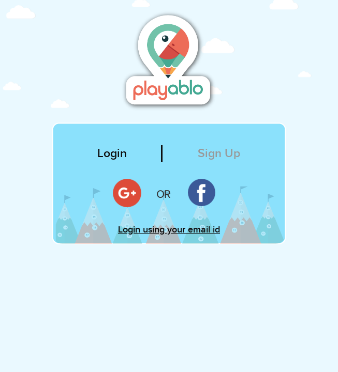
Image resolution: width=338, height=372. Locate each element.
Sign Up (219, 153)
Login (112, 153)
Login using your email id (169, 229)
